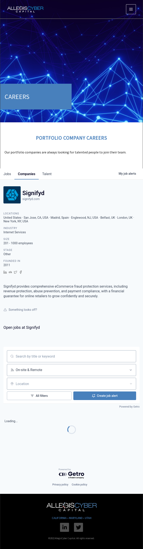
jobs (7, 174)
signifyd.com (31, 199)
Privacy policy (60, 484)
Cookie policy (79, 484)
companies (26, 174)
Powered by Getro (129, 406)
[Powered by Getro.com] (72, 474)
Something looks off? (20, 309)
